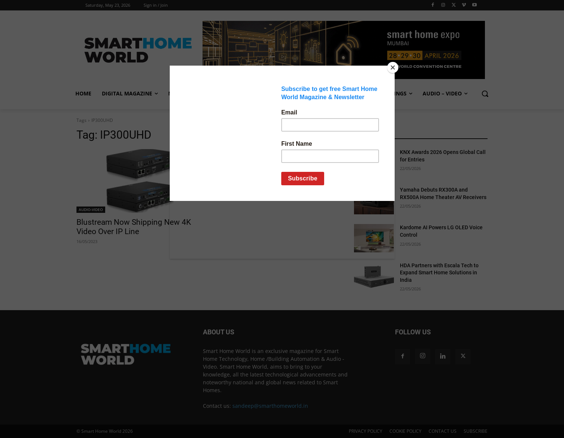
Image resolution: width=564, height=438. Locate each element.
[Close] (392, 67)
